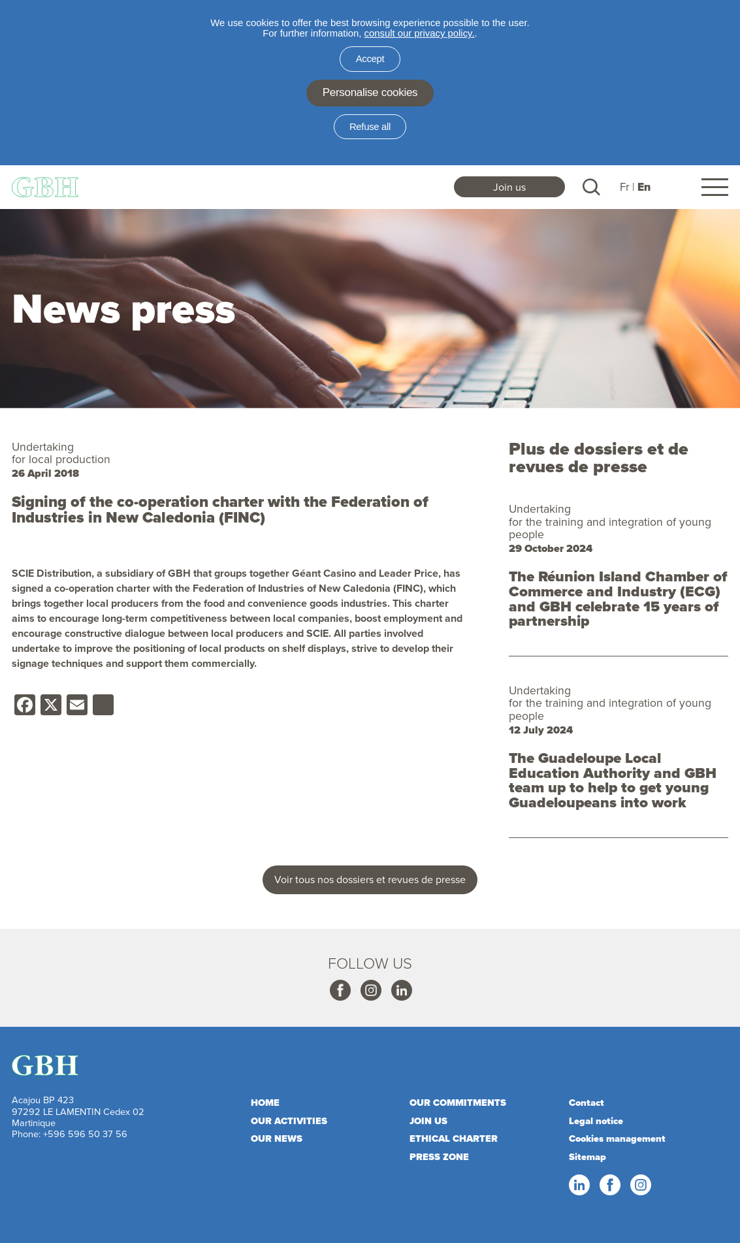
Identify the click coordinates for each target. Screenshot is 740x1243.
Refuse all (370, 126)
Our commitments (458, 1102)
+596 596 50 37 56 (85, 1133)
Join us (509, 187)
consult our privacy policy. (419, 33)
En (644, 187)
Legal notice (596, 1121)
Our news (276, 1138)
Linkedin (401, 991)
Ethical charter (454, 1138)
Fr (625, 187)
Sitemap (587, 1157)
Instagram (370, 991)
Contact (586, 1102)
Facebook (339, 991)
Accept (370, 59)
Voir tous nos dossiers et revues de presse (370, 879)
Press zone (439, 1157)
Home (265, 1102)
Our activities (289, 1121)
